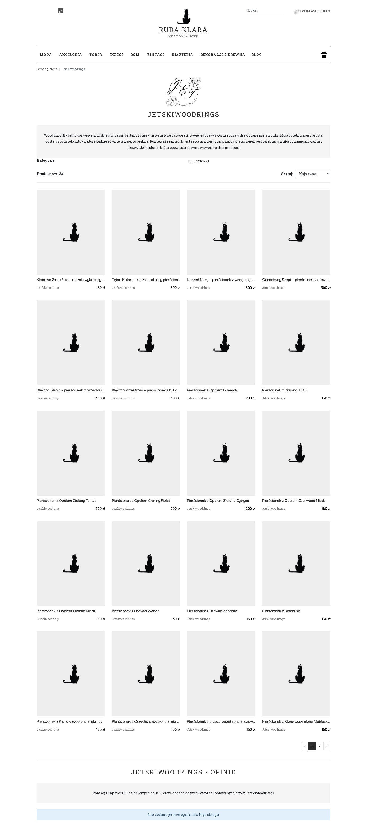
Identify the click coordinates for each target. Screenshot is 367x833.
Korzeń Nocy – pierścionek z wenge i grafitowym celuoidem (221, 280)
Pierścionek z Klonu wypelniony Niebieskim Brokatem (296, 721)
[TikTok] (60, 10)
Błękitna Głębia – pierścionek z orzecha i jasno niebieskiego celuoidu (71, 390)
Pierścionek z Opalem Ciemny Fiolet (141, 500)
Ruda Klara (183, 26)
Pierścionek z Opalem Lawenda (212, 390)
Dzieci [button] (116, 54)
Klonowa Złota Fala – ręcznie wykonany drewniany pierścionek (71, 280)
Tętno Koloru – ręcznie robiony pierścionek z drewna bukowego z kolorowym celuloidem (146, 280)
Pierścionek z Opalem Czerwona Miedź (293, 500)
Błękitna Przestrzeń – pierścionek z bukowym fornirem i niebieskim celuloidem (146, 390)
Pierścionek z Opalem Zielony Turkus (66, 500)
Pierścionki (198, 161)
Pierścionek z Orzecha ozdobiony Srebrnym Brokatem (146, 721)
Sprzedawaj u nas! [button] (312, 11)
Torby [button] (96, 54)
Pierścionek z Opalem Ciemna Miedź (66, 611)
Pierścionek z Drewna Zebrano (212, 611)
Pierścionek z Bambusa (281, 611)
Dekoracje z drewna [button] (222, 54)
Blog (256, 54)
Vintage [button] (156, 54)
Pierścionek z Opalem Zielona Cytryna (218, 500)
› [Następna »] (326, 746)
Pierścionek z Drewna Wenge (136, 611)
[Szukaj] (280, 10)
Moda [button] (46, 54)
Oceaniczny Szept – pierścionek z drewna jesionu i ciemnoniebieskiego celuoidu (296, 280)
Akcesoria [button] (70, 54)
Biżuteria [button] (182, 54)
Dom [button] (135, 54)
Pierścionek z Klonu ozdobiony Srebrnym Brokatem (71, 721)
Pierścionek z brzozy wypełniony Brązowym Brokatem (221, 721)
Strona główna (47, 69)
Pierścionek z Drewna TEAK (284, 390)
